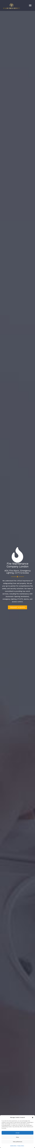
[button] (32, 1117)
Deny (17, 1137)
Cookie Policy (13, 1145)
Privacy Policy (20, 1145)
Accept (17, 1132)
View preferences (17, 1141)
